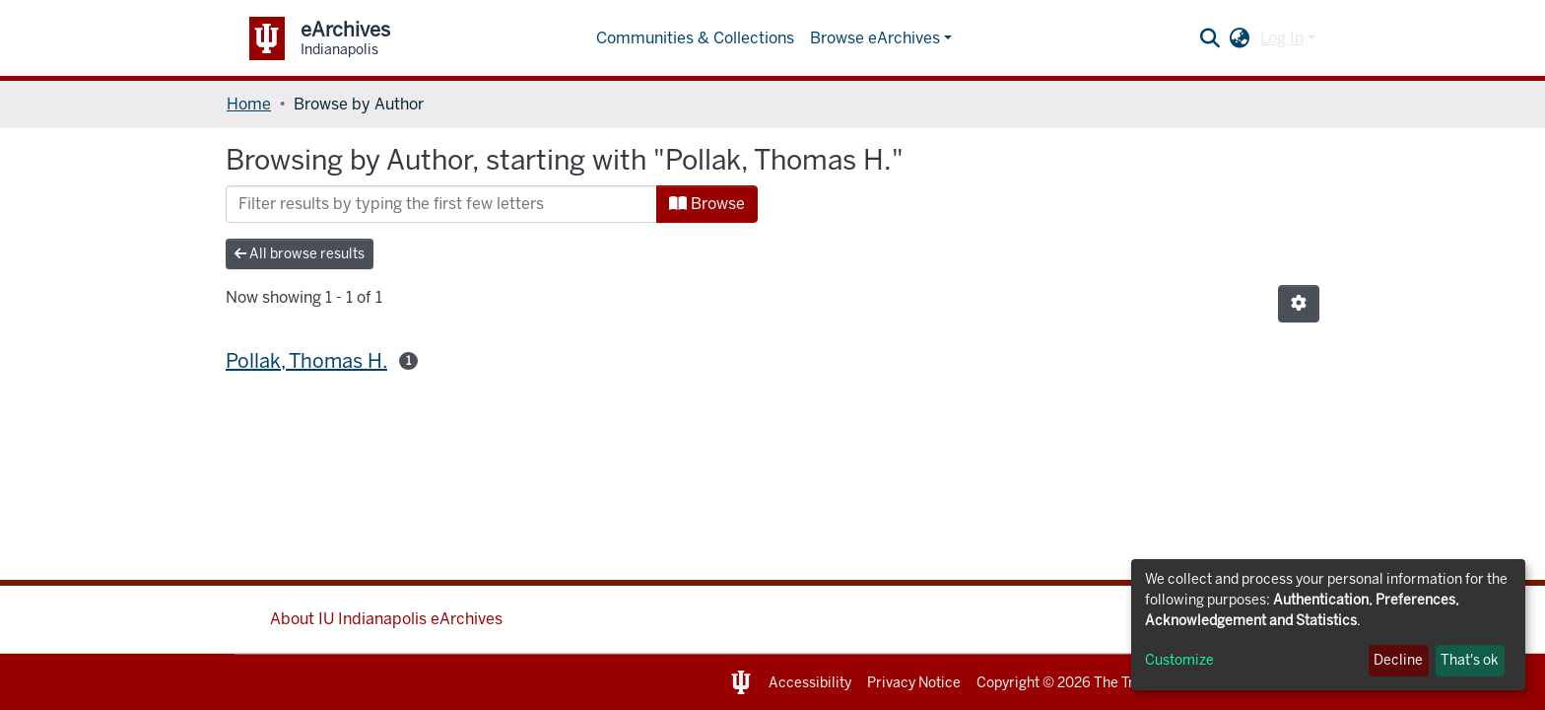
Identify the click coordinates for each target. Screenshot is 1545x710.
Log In (1282, 38)
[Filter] (441, 204)
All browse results (300, 254)
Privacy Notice (914, 682)
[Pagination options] (1298, 303)
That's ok (1470, 660)
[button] (1240, 38)
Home (249, 104)
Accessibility (810, 682)
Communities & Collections (695, 38)
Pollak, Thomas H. (306, 361)
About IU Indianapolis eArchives (386, 618)
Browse (707, 203)
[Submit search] (1210, 38)
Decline (1398, 660)
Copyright (1008, 682)
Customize (1179, 660)
